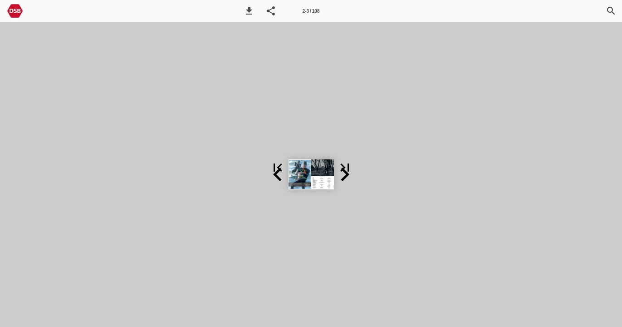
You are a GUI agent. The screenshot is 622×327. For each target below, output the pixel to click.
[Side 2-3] (311, 11)
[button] (249, 11)
